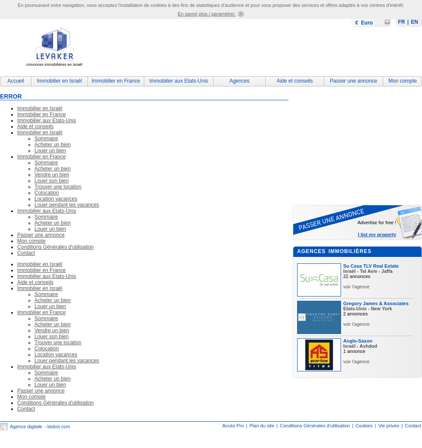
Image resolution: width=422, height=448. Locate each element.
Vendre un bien (51, 175)
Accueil (15, 81)
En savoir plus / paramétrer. (207, 13)
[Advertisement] (135, 45)
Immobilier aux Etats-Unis (178, 81)
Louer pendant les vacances (66, 205)
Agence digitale (26, 426)
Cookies (364, 425)
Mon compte (402, 81)
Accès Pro (233, 425)
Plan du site (261, 425)
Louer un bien (50, 151)
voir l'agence (356, 286)
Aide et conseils (294, 81)
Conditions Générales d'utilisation (55, 247)
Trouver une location (57, 187)
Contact (26, 253)
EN (414, 22)
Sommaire (46, 139)
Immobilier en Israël (59, 81)
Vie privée (388, 425)
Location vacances (55, 199)
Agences (240, 81)
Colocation (46, 193)
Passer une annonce (353, 81)
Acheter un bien (52, 145)
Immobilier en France (116, 81)
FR (401, 22)
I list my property (377, 234)
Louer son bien (51, 181)
